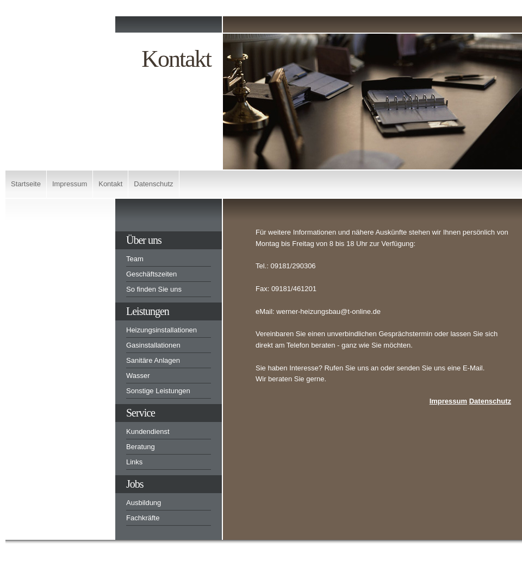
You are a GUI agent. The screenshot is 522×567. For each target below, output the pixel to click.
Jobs (135, 484)
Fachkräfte (142, 518)
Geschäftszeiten (151, 274)
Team (135, 259)
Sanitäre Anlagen (153, 360)
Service (140, 413)
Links (134, 462)
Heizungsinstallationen (161, 330)
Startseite (26, 184)
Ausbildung (143, 503)
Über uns (143, 240)
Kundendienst (148, 431)
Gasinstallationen (153, 345)
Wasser (138, 375)
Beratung (140, 447)
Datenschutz (153, 184)
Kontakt (110, 184)
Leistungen (147, 311)
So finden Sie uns (154, 289)
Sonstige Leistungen (158, 391)
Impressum (69, 184)
